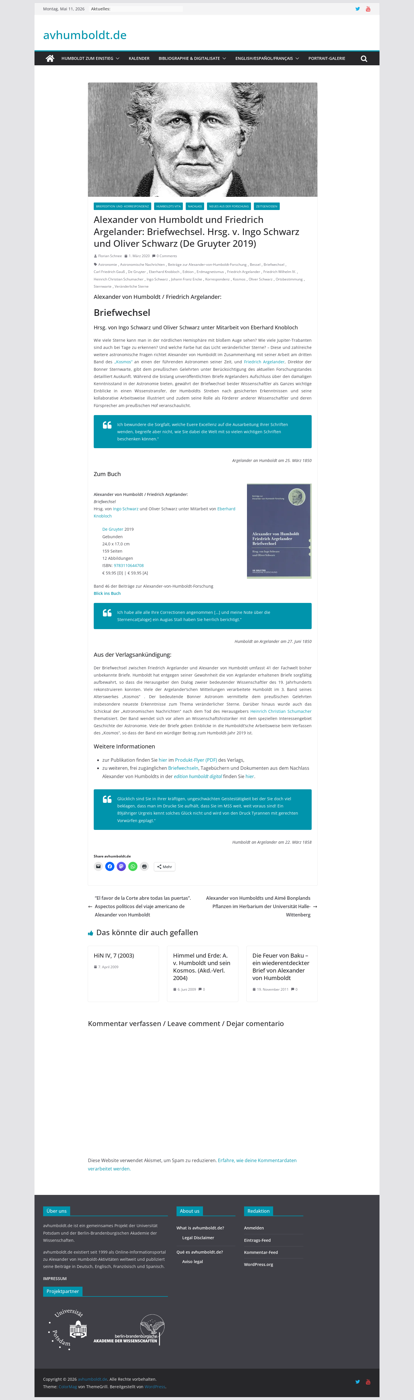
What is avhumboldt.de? (200, 1228)
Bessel (255, 264)
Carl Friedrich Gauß (109, 271)
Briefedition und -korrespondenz (122, 206)
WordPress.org (258, 1264)
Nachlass (195, 206)
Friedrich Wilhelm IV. (279, 271)
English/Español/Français (264, 58)
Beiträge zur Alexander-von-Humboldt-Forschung (207, 264)
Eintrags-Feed (257, 1240)
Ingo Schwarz (157, 279)
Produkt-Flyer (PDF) (196, 760)
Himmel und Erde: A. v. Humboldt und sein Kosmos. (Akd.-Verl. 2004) (201, 967)
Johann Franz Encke (186, 279)
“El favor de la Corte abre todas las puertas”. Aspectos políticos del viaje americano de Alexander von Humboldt (139, 906)
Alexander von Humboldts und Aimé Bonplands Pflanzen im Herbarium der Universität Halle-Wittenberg (261, 906)
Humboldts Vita (168, 206)
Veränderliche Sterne (132, 286)
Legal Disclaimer (198, 1237)
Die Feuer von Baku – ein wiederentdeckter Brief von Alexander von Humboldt (280, 967)
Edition (188, 271)
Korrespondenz (217, 279)
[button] (116, 58)
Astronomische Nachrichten (142, 264)
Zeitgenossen (266, 206)
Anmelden (254, 1228)
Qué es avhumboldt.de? (200, 1252)
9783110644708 (129, 565)
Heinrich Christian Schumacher (118, 279)
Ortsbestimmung (289, 279)
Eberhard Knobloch (164, 271)
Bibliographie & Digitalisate (189, 58)
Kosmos (239, 279)
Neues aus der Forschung (229, 206)
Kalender (139, 58)
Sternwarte (103, 286)
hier (163, 760)
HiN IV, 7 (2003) (114, 955)
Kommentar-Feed (261, 1252)
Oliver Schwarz (261, 279)
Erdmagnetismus (210, 271)
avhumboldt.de (85, 35)
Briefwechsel (274, 264)
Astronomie (107, 264)
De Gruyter (137, 271)
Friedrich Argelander (243, 271)
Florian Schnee (110, 255)
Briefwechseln (183, 768)
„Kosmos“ (123, 361)
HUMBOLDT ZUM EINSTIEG (87, 58)
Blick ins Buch (107, 593)
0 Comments (164, 255)
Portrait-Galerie (326, 58)
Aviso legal (192, 1261)
